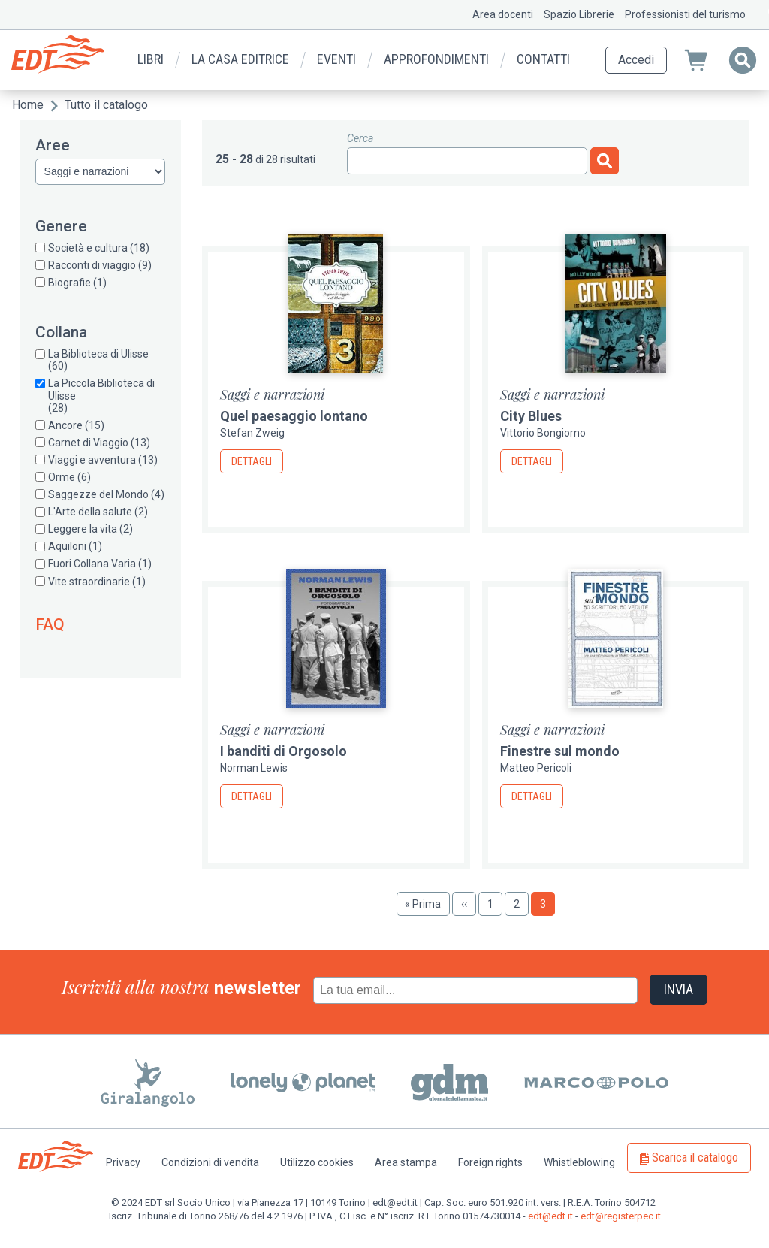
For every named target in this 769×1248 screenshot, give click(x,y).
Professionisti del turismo (685, 14)
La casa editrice (240, 59)
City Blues (531, 416)
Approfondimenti (436, 59)
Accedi (636, 60)
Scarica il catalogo (695, 1157)
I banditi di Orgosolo (283, 751)
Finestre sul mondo (560, 751)
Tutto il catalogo (106, 105)
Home (28, 105)
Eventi (336, 59)
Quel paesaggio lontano (294, 416)
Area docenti (502, 14)
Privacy (123, 1162)
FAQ (50, 624)
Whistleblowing (579, 1162)
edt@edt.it (550, 1216)
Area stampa (406, 1162)
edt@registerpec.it (621, 1216)
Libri (150, 59)
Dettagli (251, 461)
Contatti (543, 59)
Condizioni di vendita (210, 1162)
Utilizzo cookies (317, 1162)
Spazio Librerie (579, 14)
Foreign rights (490, 1162)
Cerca (360, 138)
